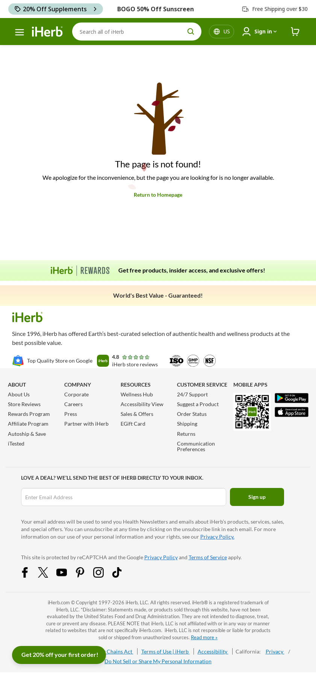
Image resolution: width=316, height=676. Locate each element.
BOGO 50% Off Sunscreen (155, 9)
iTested (16, 443)
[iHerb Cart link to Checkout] (295, 32)
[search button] (190, 32)
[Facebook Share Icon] (29, 575)
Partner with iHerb (86, 423)
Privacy (275, 651)
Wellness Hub (137, 394)
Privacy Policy (161, 557)
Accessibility (213, 651)
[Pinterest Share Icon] (85, 575)
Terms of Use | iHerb (165, 651)
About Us (19, 394)
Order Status (192, 414)
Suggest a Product (198, 404)
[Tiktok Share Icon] (121, 575)
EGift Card (133, 423)
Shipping (187, 423)
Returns (186, 434)
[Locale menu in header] (227, 31)
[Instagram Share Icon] (103, 575)
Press (70, 414)
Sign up (257, 497)
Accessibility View (142, 404)
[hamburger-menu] (19, 32)
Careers (73, 404)
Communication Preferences (196, 446)
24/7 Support (192, 394)
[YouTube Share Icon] (66, 575)
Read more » (204, 637)
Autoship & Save (27, 434)
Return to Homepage (158, 194)
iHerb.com (59, 602)
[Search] (136, 32)
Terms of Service (208, 557)
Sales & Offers (137, 414)
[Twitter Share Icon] (48, 575)
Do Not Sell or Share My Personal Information (158, 661)
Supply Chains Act (111, 651)
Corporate (76, 394)
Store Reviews (24, 404)
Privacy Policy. (217, 536)
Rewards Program (29, 414)
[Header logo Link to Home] (47, 32)
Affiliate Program (28, 423)
